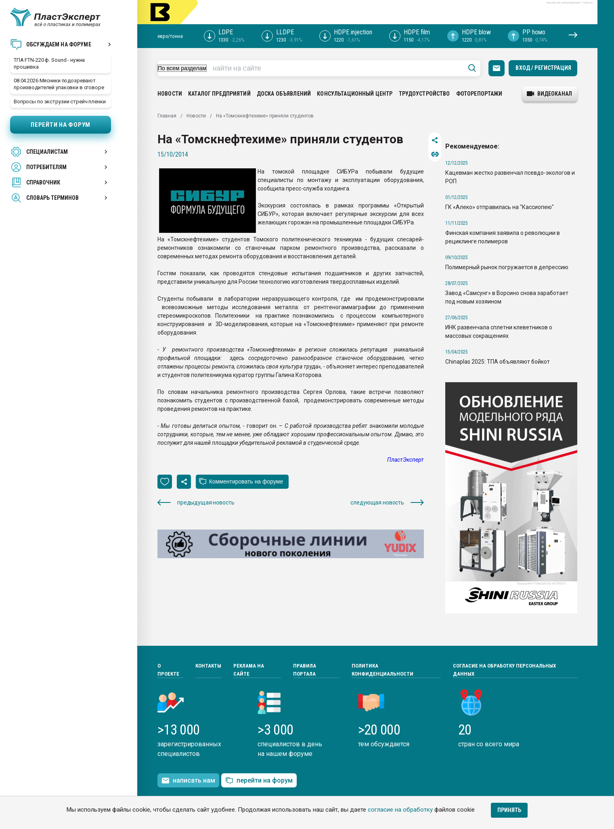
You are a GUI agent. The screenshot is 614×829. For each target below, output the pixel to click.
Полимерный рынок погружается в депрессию (506, 267)
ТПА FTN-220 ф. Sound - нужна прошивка (49, 63)
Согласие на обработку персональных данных (504, 670)
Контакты (208, 666)
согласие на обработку (400, 809)
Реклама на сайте (248, 670)
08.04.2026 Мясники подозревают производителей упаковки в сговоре (59, 83)
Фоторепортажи (479, 93)
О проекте (168, 670)
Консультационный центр (354, 93)
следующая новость (387, 502)
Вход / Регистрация (543, 68)
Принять (509, 810)
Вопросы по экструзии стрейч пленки (60, 101)
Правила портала (304, 670)
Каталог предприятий (219, 93)
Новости (169, 93)
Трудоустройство (424, 93)
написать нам (188, 781)
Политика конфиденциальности (382, 670)
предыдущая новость (195, 502)
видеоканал (549, 93)
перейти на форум (259, 781)
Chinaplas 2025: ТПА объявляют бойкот (497, 361)
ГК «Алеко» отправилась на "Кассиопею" (499, 207)
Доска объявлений (284, 93)
